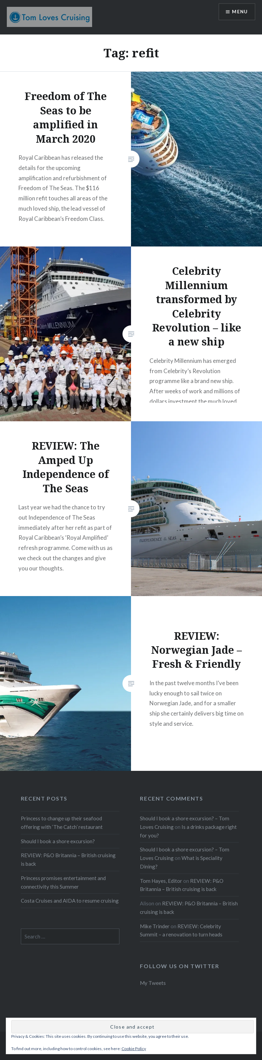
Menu (239, 12)
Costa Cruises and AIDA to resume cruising (70, 901)
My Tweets (153, 983)
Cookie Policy (133, 1048)
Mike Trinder (155, 926)
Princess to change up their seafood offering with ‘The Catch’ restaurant (62, 822)
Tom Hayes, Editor (161, 881)
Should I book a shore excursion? (58, 841)
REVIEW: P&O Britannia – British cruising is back (68, 859)
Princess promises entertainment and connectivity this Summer (63, 882)
